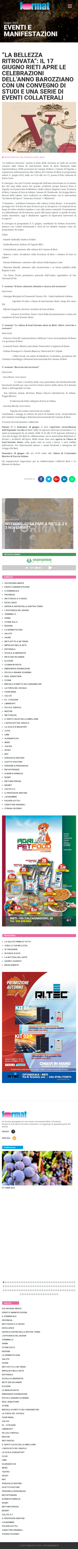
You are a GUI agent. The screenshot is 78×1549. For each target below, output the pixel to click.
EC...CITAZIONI (10, 700)
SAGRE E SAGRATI (11, 961)
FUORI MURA (9, 692)
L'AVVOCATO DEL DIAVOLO (15, 723)
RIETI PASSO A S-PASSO (14, 599)
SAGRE (6, 637)
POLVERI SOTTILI (11, 801)
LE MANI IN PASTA (11, 665)
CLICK (6, 731)
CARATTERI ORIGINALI (13, 805)
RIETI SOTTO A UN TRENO (15, 641)
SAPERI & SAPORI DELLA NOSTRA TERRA (22, 606)
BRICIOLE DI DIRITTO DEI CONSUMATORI (21, 684)
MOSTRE (7, 711)
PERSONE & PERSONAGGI (15, 766)
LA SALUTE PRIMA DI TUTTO (16, 942)
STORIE (6, 680)
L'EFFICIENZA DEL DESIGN (15, 610)
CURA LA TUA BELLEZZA (15, 945)
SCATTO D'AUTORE (12, 762)
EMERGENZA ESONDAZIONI (16, 669)
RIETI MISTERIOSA (11, 781)
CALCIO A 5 (8, 789)
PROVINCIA (8, 595)
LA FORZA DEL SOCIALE (14, 688)
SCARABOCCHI (10, 738)
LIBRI (5, 735)
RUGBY (6, 777)
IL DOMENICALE (10, 591)
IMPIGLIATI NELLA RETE (14, 645)
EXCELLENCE (9, 602)
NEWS (6, 742)
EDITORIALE (8, 649)
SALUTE (7, 633)
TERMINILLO (9, 614)
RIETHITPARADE (10, 769)
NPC (5, 754)
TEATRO (7, 746)
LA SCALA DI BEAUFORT (14, 727)
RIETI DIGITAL (9, 715)
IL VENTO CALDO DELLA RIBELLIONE (20, 719)
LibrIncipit (8, 703)
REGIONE (7, 626)
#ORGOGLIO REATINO (13, 758)
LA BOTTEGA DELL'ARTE (14, 957)
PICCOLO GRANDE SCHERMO (16, 672)
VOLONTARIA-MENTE (13, 583)
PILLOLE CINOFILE (11, 707)
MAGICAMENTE (10, 965)
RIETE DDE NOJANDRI (13, 657)
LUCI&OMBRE (9, 797)
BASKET (7, 785)
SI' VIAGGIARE (10, 949)
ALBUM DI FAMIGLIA (12, 773)
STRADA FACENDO (12, 808)
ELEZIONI (7, 661)
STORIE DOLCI (10, 622)
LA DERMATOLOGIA (12, 630)
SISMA (6, 618)
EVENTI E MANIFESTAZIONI (15, 587)
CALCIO (7, 696)
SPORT (6, 750)
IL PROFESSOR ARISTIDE (14, 793)
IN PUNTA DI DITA (11, 953)
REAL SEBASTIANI (11, 676)
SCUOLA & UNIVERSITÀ (14, 653)
